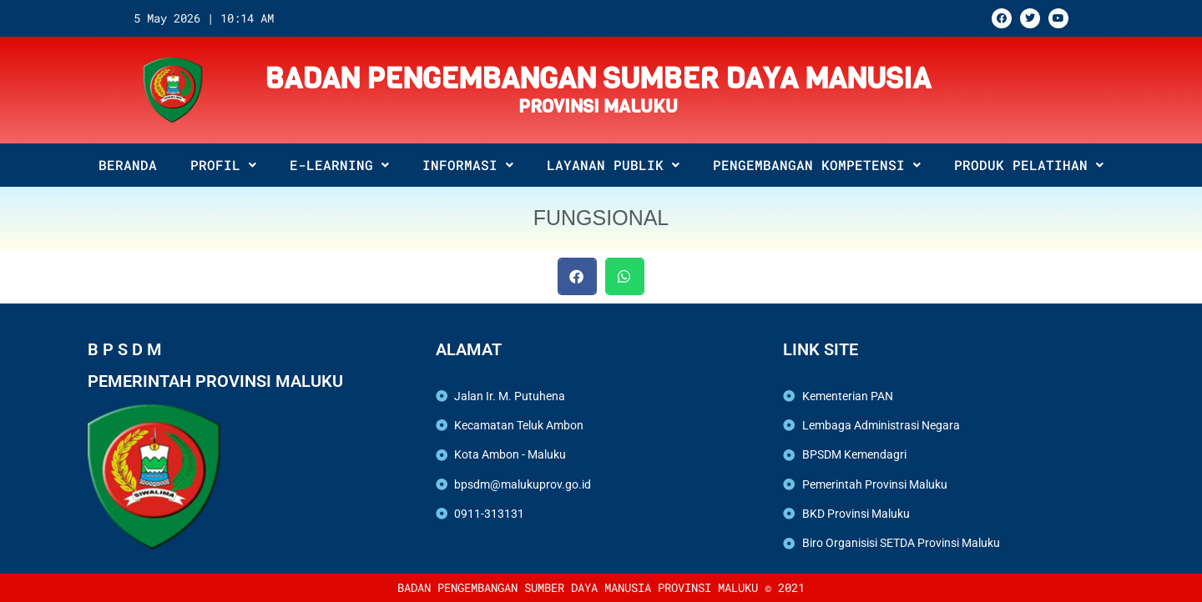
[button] (577, 276)
